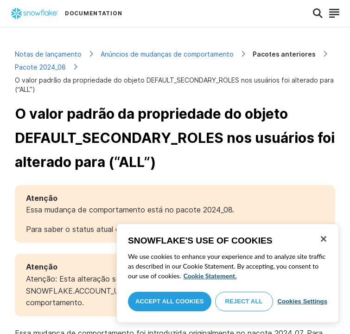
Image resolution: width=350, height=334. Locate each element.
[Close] (323, 239)
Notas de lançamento (48, 54)
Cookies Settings (302, 301)
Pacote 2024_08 (40, 67)
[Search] (317, 13)
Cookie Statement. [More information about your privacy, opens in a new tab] (210, 276)
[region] (227, 273)
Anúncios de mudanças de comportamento (167, 54)
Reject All (244, 301)
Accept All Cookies (169, 301)
